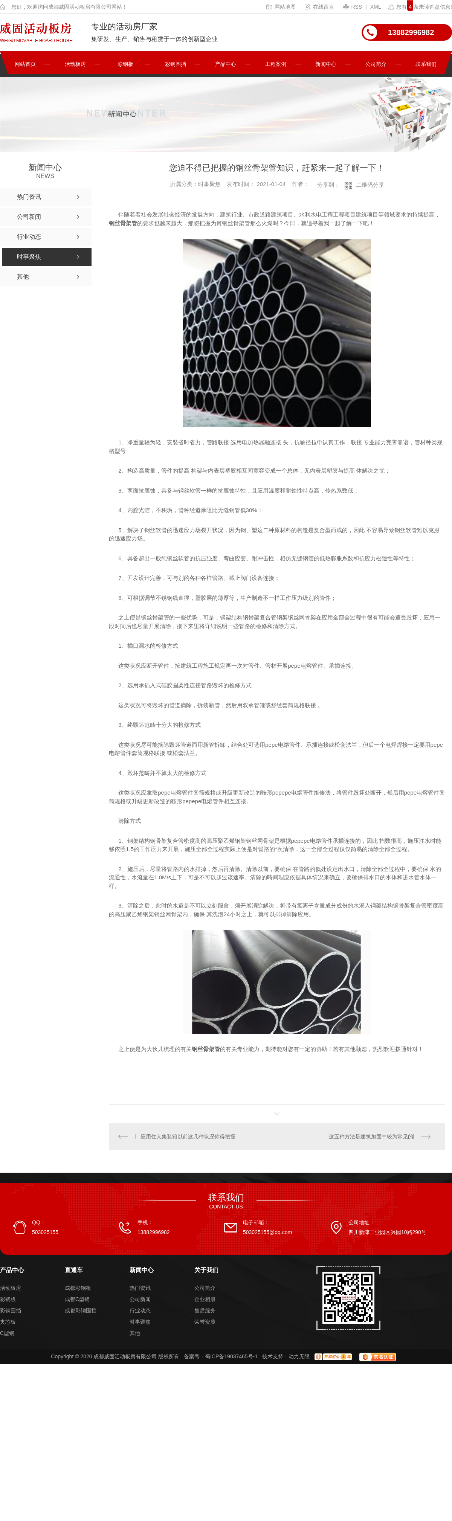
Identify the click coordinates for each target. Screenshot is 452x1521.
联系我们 (426, 64)
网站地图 (281, 7)
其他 (135, 1333)
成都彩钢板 (78, 1288)
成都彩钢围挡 (80, 1310)
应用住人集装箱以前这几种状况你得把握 (188, 1137)
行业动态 (140, 1310)
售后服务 (204, 1310)
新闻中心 (325, 64)
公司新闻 (140, 1299)
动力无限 (299, 1356)
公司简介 (375, 64)
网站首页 (25, 64)
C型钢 (7, 1333)
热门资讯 (140, 1288)
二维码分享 (370, 185)
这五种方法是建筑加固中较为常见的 (371, 1137)
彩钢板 (125, 64)
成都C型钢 (77, 1299)
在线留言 (319, 7)
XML (375, 7)
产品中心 (225, 64)
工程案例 (275, 64)
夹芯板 (8, 1322)
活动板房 (75, 64)
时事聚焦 (140, 1322)
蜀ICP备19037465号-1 (231, 1356)
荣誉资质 (204, 1322)
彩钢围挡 (175, 64)
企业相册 (204, 1299)
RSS (353, 7)
